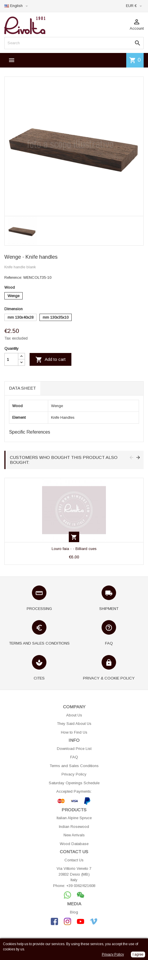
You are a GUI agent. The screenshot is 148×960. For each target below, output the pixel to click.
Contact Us (74, 860)
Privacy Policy (74, 774)
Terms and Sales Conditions (74, 766)
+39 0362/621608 (80, 885)
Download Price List (74, 748)
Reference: (13, 277)
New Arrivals (74, 835)
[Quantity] (11, 359)
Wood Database (74, 844)
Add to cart (50, 359)
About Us (74, 715)
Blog (74, 912)
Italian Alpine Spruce (74, 818)
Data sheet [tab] (22, 388)
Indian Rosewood (74, 826)
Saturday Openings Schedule (74, 783)
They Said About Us (74, 723)
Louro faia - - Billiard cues (74, 548)
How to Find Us (74, 732)
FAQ (74, 757)
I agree (138, 954)
